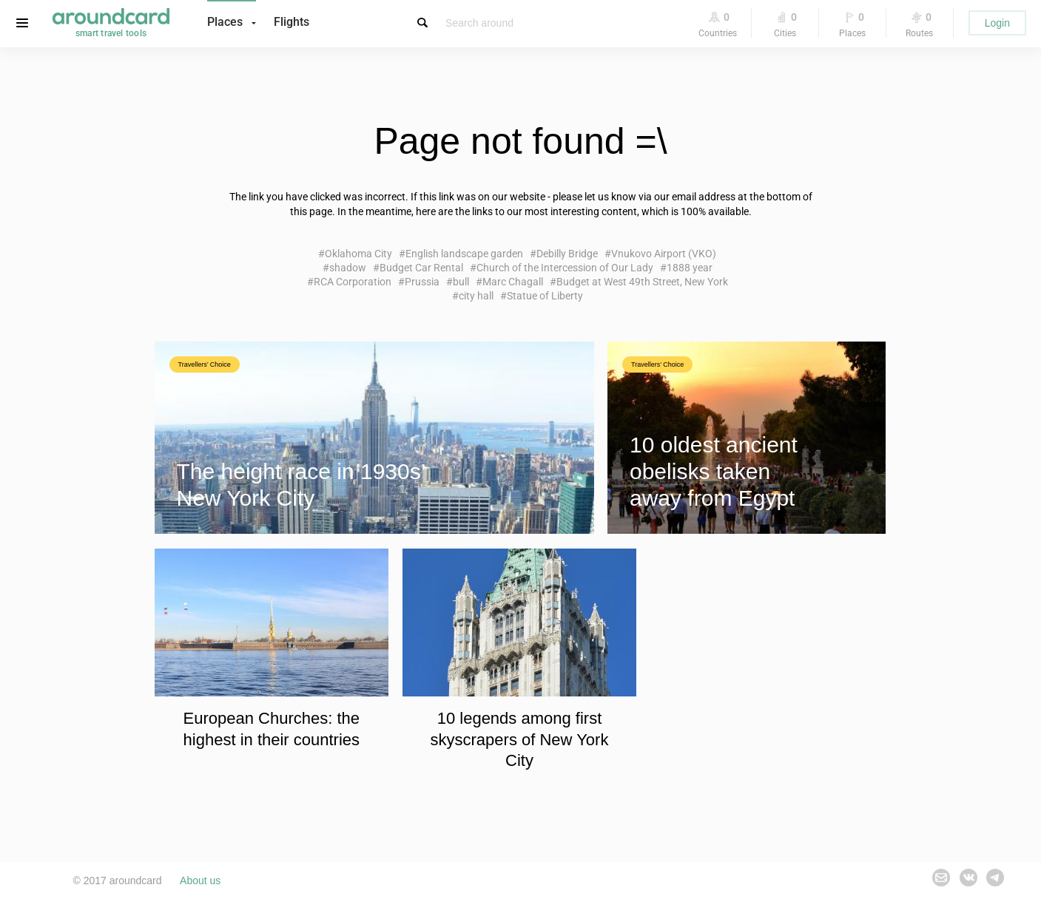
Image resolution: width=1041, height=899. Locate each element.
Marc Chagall (512, 282)
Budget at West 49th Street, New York (642, 282)
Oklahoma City (358, 253)
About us (200, 880)
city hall (476, 296)
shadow (347, 267)
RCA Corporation (352, 282)
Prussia (422, 282)
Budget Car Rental (421, 267)
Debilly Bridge (567, 253)
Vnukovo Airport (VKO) (663, 253)
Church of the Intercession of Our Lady (564, 267)
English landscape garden (464, 253)
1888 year (689, 267)
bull (461, 282)
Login (997, 23)
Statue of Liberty (545, 296)
